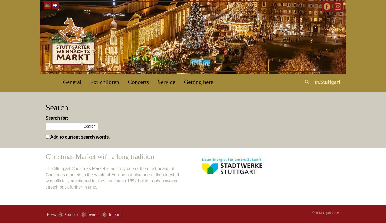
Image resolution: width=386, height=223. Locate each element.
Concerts (138, 82)
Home (47, 80)
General (72, 82)
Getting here (198, 82)
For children (104, 82)
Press (51, 214)
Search (93, 214)
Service (166, 82)
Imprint (115, 214)
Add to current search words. (80, 137)
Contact (72, 214)
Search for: (57, 118)
